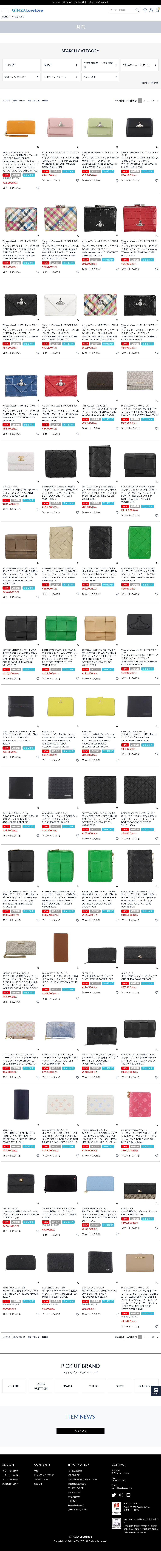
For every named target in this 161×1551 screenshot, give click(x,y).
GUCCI (120, 1386)
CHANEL (14, 1386)
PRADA (67, 1386)
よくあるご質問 (75, 1471)
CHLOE (94, 1386)
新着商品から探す (10, 1484)
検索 (137, 10)
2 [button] (144, 100)
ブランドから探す (10, 1471)
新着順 (45, 100)
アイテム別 (14, 17)
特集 (36, 1471)
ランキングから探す (11, 1479)
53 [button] (152, 100)
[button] (157, 100)
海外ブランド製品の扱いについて (83, 1479)
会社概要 (72, 1501)
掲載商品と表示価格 (77, 1484)
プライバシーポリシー (78, 1509)
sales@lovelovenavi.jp (122, 1488)
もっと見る (80, 1430)
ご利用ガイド (74, 1475)
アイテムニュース (42, 1479)
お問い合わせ (74, 1497)
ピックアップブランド (44, 1475)
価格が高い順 (34, 100)
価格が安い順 (19, 100)
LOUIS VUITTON (41, 1386)
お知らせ (38, 1484)
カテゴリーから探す (11, 1475)
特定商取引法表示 (76, 1505)
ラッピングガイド (76, 1488)
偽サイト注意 (74, 1492)
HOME (5, 17)
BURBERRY (146, 1386)
